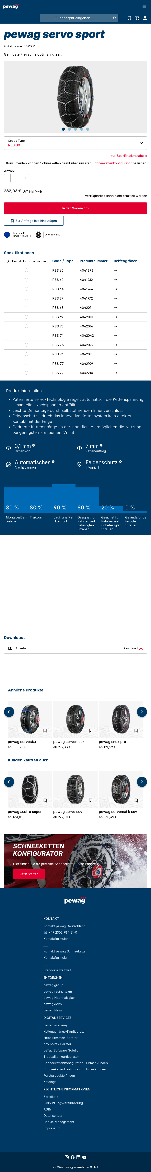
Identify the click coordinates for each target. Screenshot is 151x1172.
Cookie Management (58, 1122)
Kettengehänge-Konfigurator (64, 1031)
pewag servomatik (69, 742)
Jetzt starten (29, 874)
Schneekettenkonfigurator (112, 163)
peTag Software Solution (61, 1050)
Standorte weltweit (57, 970)
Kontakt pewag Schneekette (64, 951)
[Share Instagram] (67, 1157)
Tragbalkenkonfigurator (61, 1057)
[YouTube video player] (75, 580)
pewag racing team (57, 991)
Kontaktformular (55, 939)
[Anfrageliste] (129, 18)
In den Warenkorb (75, 208)
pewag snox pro (112, 742)
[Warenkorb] (137, 18)
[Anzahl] (16, 178)
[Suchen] (114, 18)
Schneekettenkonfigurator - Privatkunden (74, 1069)
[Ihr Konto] (144, 18)
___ (45, 945)
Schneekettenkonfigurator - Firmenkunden (75, 1063)
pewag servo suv (67, 812)
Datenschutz (52, 1116)
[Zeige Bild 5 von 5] (87, 129)
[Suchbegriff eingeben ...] (75, 18)
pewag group (53, 985)
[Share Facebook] (73, 1157)
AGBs (47, 1109)
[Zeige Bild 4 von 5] (81, 129)
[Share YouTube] (84, 1157)
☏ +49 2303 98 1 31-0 (60, 932)
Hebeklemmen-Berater (60, 1038)
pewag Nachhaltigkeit (59, 998)
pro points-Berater (57, 1044)
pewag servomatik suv (118, 812)
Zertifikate (50, 1097)
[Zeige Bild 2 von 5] (69, 129)
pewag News (53, 1010)
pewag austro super (25, 812)
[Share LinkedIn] (78, 1157)
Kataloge (49, 1082)
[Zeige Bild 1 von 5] (63, 129)
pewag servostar (22, 742)
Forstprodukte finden (59, 1075)
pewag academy (55, 1025)
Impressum (51, 1128)
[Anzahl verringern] (7, 178)
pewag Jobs (52, 1004)
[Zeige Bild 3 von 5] (75, 129)
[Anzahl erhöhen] (26, 178)
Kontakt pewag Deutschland (64, 926)
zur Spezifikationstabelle (128, 156)
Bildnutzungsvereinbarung (63, 1103)
